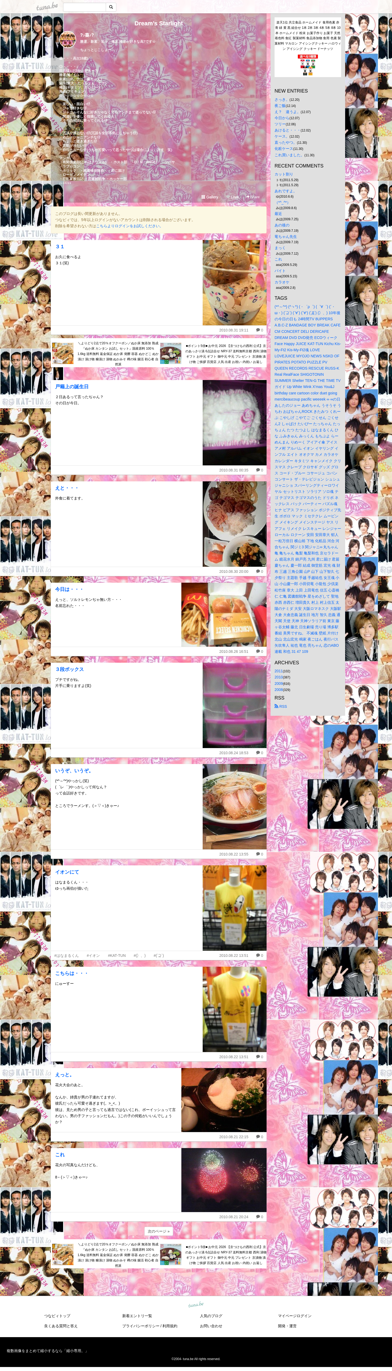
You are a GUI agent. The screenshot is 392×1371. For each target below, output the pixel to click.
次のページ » (159, 1231)
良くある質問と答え (61, 1326)
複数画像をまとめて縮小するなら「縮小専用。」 (48, 1351)
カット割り (284, 174)
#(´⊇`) (159, 955)
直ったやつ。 (286, 142)
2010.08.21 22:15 (233, 1137)
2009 (279, 683)
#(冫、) (140, 955)
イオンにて (67, 872)
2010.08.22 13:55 (233, 854)
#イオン (93, 955)
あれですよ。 (286, 191)
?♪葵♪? (87, 35)
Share (253, 197)
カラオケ (282, 282)
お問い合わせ (211, 1326)
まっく (280, 248)
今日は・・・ (69, 589)
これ (60, 1154)
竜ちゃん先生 (286, 236)
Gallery (210, 197)
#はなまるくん (66, 955)
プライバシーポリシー (141, 1326)
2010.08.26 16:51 (233, 651)
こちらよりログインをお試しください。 (129, 226)
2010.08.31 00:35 (233, 470)
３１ (60, 246)
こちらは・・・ (72, 973)
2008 (279, 690)
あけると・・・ (288, 130)
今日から (282, 118)
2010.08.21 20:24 (233, 1217)
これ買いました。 (289, 155)
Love (232, 197)
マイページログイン (295, 1316)
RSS (281, 706)
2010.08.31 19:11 (233, 330)
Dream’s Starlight (158, 23)
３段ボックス (69, 669)
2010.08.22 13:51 (233, 955)
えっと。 (64, 1074)
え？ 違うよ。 (288, 112)
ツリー (280, 124)
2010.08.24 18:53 (233, 753)
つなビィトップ (57, 1316)
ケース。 (282, 136)
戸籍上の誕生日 (72, 386)
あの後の (282, 225)
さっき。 (282, 99)
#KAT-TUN (117, 955)
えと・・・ (67, 488)
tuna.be (195, 1305)
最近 (278, 213)
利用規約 (169, 1326)
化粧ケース (284, 148)
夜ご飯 (280, 105)
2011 (279, 671)
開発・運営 (287, 1326)
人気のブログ (211, 1316)
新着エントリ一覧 (137, 1316)
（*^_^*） (283, 202)
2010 (279, 677)
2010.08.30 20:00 (233, 571)
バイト (280, 271)
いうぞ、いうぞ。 (74, 770)
